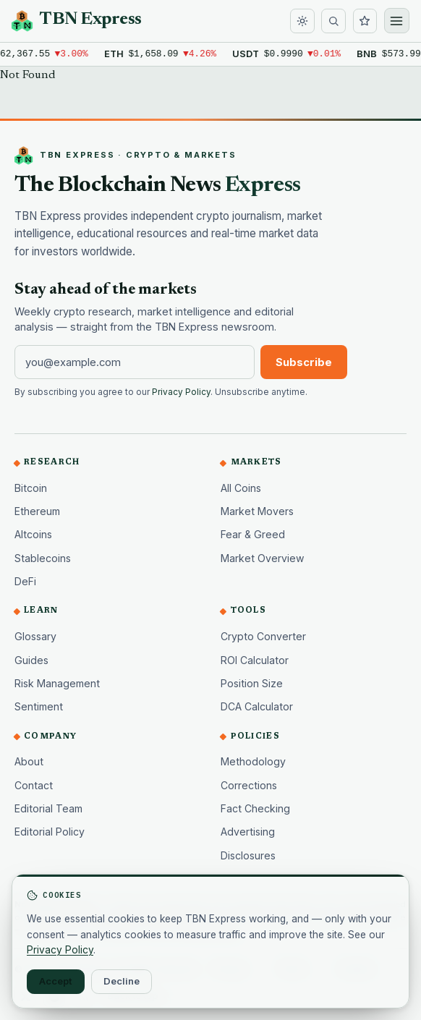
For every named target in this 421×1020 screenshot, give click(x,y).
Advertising (248, 831)
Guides (31, 660)
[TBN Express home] (77, 21)
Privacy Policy (181, 392)
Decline (121, 981)
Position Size (252, 683)
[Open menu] (396, 20)
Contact (33, 785)
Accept (55, 981)
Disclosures (248, 855)
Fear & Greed (253, 534)
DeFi (25, 581)
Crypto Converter (263, 636)
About (28, 761)
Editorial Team (48, 808)
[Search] (333, 21)
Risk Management (57, 683)
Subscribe (304, 362)
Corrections (249, 785)
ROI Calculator (255, 660)
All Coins (241, 488)
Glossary (35, 636)
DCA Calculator (257, 706)
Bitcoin (30, 488)
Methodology (253, 761)
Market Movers (257, 511)
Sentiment (38, 706)
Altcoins (33, 534)
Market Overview (263, 558)
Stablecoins (42, 558)
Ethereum (37, 511)
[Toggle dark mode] (302, 21)
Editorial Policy (49, 831)
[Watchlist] (365, 21)
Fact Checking (255, 808)
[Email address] (134, 361)
